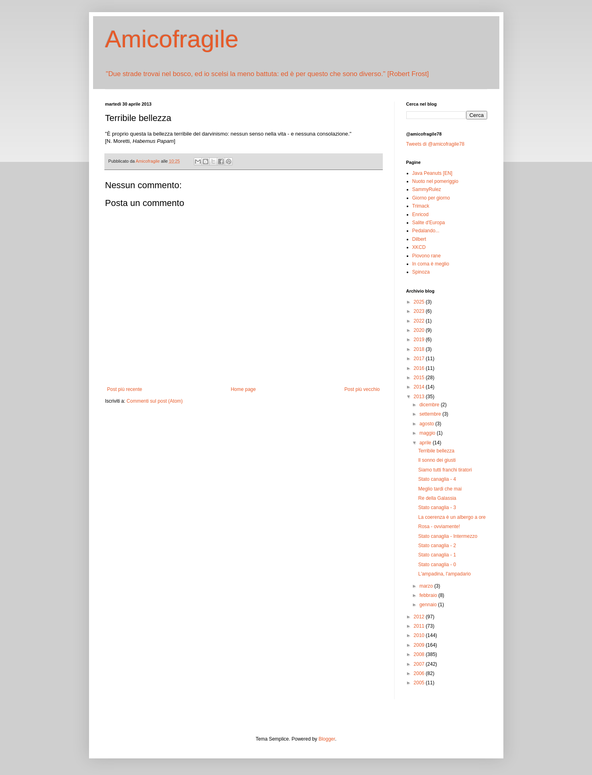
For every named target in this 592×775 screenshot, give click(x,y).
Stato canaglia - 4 (437, 479)
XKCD (419, 247)
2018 (420, 349)
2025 (420, 302)
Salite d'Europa (428, 222)
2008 (420, 654)
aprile (426, 443)
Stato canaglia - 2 (437, 545)
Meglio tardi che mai (439, 489)
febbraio (428, 595)
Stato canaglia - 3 (437, 507)
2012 (420, 617)
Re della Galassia (437, 498)
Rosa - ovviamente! (439, 526)
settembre (430, 414)
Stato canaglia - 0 (437, 564)
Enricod (420, 214)
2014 (420, 387)
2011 (420, 626)
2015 (420, 377)
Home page (243, 389)
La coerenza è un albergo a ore (452, 517)
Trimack (420, 206)
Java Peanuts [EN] (432, 173)
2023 (420, 311)
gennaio (428, 604)
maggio (428, 433)
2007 (420, 664)
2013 (420, 396)
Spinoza (421, 272)
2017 (420, 358)
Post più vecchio (362, 389)
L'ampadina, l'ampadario (444, 574)
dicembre (430, 405)
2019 (420, 339)
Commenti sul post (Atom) (155, 401)
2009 (420, 645)
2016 (420, 368)
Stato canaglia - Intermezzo (447, 536)
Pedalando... (425, 231)
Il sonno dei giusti (437, 460)
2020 (420, 330)
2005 (420, 683)
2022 (420, 321)
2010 (420, 635)
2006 (420, 673)
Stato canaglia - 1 (437, 555)
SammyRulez (426, 189)
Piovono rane (426, 256)
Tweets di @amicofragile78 (435, 144)
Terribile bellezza (436, 451)
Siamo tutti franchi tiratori (445, 470)
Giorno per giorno (431, 198)
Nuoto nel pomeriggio (435, 181)
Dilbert (419, 239)
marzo (426, 586)
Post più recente (124, 389)
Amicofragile (172, 39)
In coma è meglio (430, 264)
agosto (427, 424)
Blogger (326, 739)
